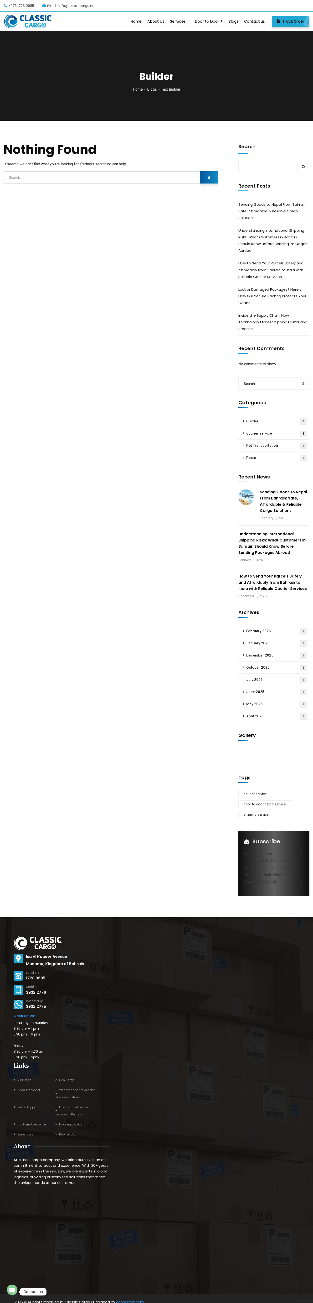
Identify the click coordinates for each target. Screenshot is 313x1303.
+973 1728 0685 (19, 5)
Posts (276, 458)
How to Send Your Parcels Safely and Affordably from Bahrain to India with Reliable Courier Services (270, 270)
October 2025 (276, 668)
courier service (276, 434)
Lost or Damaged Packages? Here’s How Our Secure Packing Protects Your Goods (272, 296)
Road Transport (28, 1090)
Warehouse (25, 1134)
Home (138, 89)
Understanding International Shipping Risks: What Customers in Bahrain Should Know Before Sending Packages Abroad (272, 240)
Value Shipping (27, 1107)
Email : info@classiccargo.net (69, 5)
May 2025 (276, 704)
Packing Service (70, 1124)
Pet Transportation (276, 446)
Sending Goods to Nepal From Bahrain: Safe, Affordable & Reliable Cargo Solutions (272, 211)
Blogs (152, 89)
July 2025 (276, 680)
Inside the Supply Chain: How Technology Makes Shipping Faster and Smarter (272, 322)
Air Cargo (24, 1080)
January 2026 (276, 643)
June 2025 (276, 692)
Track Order (293, 21)
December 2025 (276, 655)
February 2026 (276, 631)
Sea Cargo (67, 1080)
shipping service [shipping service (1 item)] (256, 814)
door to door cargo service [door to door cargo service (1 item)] (265, 804)
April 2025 (276, 716)
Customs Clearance (31, 1124)
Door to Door (68, 1134)
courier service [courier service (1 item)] (255, 794)
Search (247, 146)
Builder (276, 421)
